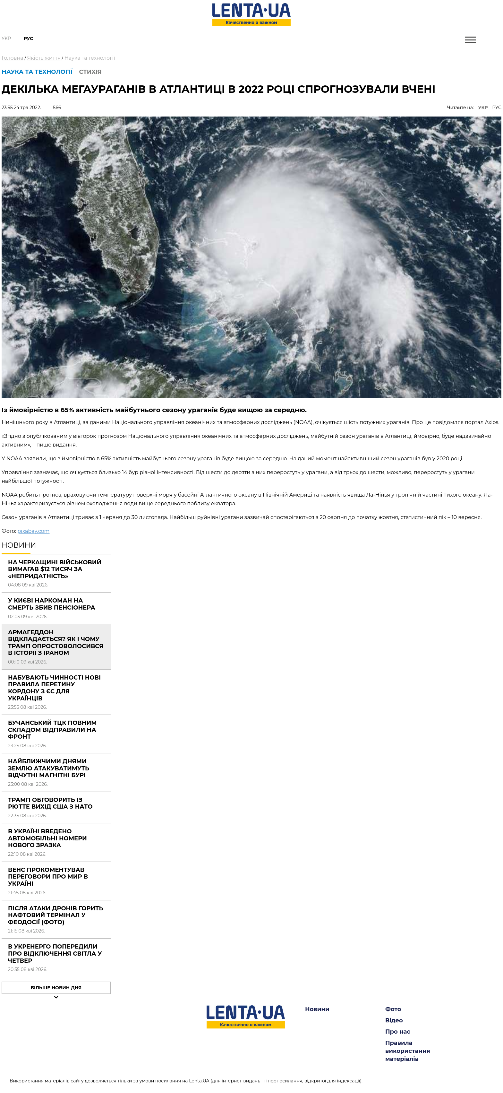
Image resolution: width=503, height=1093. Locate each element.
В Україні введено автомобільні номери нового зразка (47, 838)
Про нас (397, 1031)
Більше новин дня (56, 988)
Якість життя (44, 58)
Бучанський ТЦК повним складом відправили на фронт (52, 729)
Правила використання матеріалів (407, 1051)
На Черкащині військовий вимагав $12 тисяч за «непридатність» (54, 569)
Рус (28, 38)
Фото (393, 1009)
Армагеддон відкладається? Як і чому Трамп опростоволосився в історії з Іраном (55, 643)
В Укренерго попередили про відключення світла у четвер (55, 953)
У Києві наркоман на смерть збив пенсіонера (51, 604)
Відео (394, 1020)
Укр (6, 38)
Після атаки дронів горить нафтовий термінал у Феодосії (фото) (55, 915)
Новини (317, 1009)
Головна (12, 58)
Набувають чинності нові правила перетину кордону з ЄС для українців (54, 688)
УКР (483, 107)
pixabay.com (33, 531)
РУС (496, 107)
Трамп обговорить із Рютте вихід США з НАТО (50, 803)
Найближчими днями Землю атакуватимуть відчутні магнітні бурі (48, 768)
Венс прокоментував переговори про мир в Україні (48, 876)
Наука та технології (89, 58)
